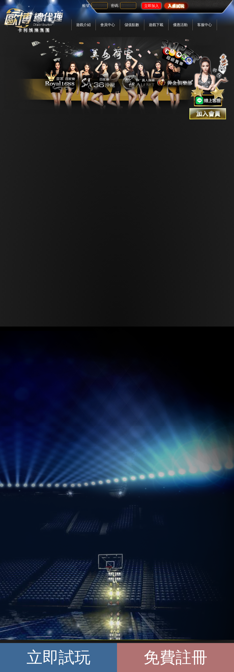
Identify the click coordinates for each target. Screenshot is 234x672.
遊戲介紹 (83, 25)
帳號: (86, 6)
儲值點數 (132, 25)
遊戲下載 (156, 25)
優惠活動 (180, 25)
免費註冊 (175, 657)
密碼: (115, 6)
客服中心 (204, 25)
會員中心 (107, 25)
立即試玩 (58, 657)
